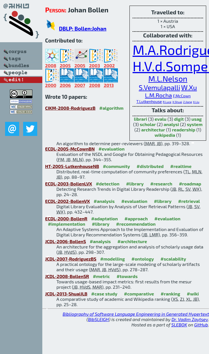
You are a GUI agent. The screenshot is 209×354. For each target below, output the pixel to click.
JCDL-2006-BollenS (65, 241)
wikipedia (165, 135)
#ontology (142, 258)
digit (179, 119)
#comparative (139, 293)
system (195, 124)
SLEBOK (179, 324)
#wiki (193, 293)
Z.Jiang (187, 102)
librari (140, 119)
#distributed (150, 166)
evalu (160, 119)
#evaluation (111, 148)
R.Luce (167, 102)
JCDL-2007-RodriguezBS (70, 258)
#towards (127, 276)
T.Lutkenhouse (149, 101)
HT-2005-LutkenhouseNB (72, 166)
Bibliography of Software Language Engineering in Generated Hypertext (136, 314)
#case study (104, 293)
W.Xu (189, 87)
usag (197, 119)
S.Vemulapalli (159, 87)
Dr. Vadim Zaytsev (189, 319)
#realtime (181, 166)
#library (135, 183)
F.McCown (182, 95)
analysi (171, 124)
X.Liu (196, 102)
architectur (153, 129)
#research (161, 183)
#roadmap (190, 183)
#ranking (170, 293)
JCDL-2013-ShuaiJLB (66, 293)
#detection (108, 183)
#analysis (104, 201)
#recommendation (136, 224)
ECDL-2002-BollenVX (67, 201)
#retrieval (189, 201)
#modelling (112, 258)
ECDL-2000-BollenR (66, 218)
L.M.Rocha (158, 94)
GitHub (201, 324)
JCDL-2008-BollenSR (67, 276)
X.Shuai (177, 102)
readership (183, 129)
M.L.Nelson (167, 78)
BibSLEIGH (98, 319)
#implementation (66, 224)
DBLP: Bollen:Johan (82, 28)
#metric (101, 276)
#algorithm (111, 108)
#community (116, 166)
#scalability (173, 258)
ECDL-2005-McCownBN (70, 148)
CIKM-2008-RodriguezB (70, 108)
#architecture (132, 241)
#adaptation (104, 218)
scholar (148, 124)
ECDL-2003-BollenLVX (68, 183)
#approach (136, 218)
